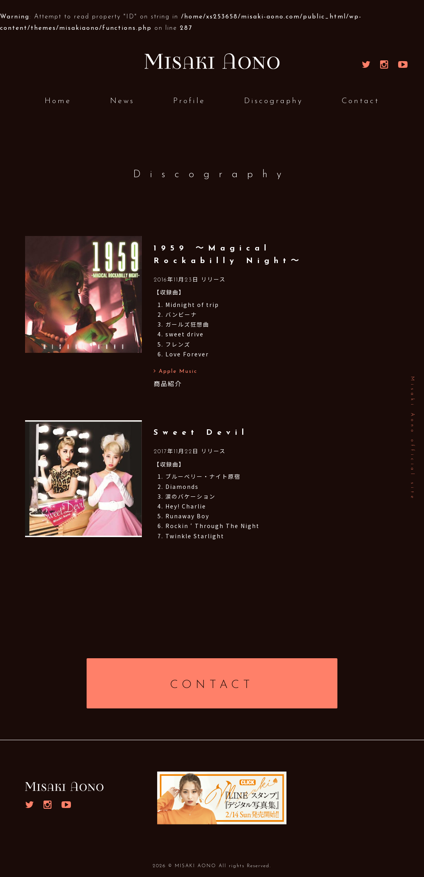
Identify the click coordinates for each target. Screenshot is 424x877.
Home (58, 101)
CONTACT (212, 685)
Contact (360, 101)
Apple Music (176, 371)
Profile (189, 101)
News (122, 101)
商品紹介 (168, 383)
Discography (273, 101)
